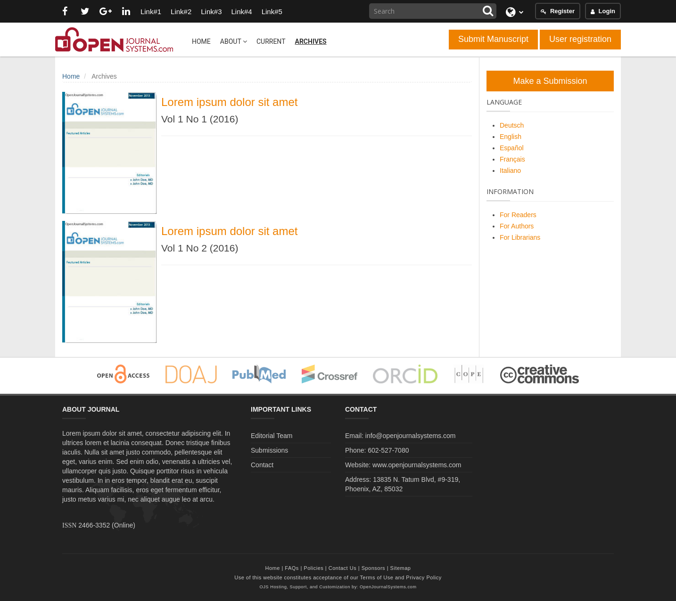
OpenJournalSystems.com (388, 587)
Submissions (269, 450)
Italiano (510, 170)
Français (512, 159)
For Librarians (520, 237)
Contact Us (342, 568)
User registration (580, 39)
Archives (310, 41)
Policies (313, 568)
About (233, 41)
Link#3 (211, 12)
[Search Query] (432, 11)
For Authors (517, 226)
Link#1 (150, 12)
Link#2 (181, 12)
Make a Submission (550, 81)
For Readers (518, 215)
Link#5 (272, 12)
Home (201, 41)
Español (512, 148)
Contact (262, 465)
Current (271, 41)
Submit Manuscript (493, 39)
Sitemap (400, 568)
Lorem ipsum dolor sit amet (229, 102)
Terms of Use (377, 577)
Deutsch (512, 125)
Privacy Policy (423, 577)
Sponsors (373, 568)
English (510, 136)
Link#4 (241, 12)
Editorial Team (271, 435)
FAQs (292, 568)
